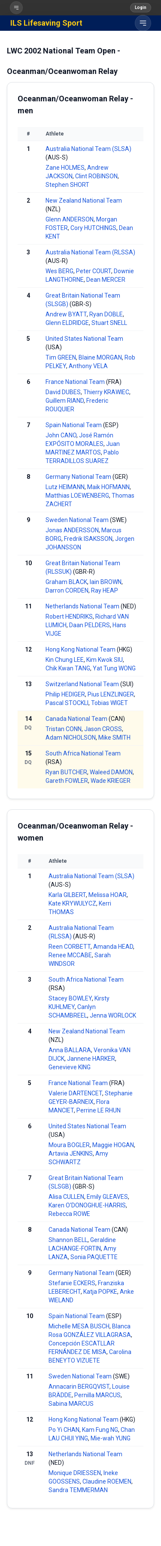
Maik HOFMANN (108, 487)
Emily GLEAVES (107, 1196)
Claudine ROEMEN (106, 1481)
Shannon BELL (68, 1239)
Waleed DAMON (111, 772)
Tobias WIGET (109, 702)
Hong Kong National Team (80, 649)
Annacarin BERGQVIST (79, 1386)
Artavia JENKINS (71, 1153)
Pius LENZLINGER (111, 694)
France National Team (75, 381)
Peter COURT (93, 271)
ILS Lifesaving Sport (46, 22)
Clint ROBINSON (96, 176)
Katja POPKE (100, 1291)
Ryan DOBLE (106, 314)
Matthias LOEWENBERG (77, 495)
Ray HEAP (104, 590)
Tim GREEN (61, 357)
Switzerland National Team (82, 684)
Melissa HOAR (107, 894)
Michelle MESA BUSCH (79, 1326)
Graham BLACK (66, 581)
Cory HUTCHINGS (93, 227)
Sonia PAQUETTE (94, 1257)
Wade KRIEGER (111, 780)
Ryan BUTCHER (66, 772)
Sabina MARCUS (71, 1403)
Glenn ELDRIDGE (67, 322)
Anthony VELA (88, 366)
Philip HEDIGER (65, 694)
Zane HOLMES (65, 167)
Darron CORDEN (67, 590)
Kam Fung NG (100, 1429)
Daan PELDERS (89, 625)
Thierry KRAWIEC (106, 392)
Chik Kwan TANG (68, 668)
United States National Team (84, 338)
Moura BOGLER (69, 1145)
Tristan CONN (64, 729)
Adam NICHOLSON (71, 737)
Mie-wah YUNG (111, 1438)
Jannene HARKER (91, 1058)
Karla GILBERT (67, 894)
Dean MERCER (105, 279)
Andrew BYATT (66, 314)
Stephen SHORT (67, 184)
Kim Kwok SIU (104, 659)
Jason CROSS (103, 729)
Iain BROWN (106, 581)
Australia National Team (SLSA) (88, 148)
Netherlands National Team (82, 606)
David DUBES (63, 392)
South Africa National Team (83, 753)
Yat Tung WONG (114, 668)
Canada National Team (76, 718)
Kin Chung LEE (65, 659)
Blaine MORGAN (100, 357)
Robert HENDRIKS (69, 616)
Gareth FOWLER (67, 780)
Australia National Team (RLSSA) (90, 252)
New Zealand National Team (84, 200)
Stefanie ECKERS (72, 1283)
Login (140, 7)
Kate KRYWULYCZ (72, 903)
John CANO (61, 435)
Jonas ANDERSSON (72, 530)
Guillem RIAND (65, 400)
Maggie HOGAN (113, 1145)
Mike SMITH (114, 737)
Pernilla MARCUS (97, 1395)
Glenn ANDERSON (70, 219)
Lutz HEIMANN (65, 487)
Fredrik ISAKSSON (88, 538)
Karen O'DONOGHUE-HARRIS (87, 1205)
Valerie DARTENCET (75, 1093)
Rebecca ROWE (69, 1213)
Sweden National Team (77, 519)
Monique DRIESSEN (75, 1472)
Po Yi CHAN (64, 1429)
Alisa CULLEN (66, 1196)
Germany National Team (78, 476)
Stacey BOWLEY (70, 998)
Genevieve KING (70, 1067)
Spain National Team (74, 425)
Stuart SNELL (109, 322)
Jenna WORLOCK (113, 1015)
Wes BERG (59, 271)
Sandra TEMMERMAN (78, 1490)
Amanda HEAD (113, 946)
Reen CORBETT (70, 946)
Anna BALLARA (70, 1050)
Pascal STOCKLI (67, 702)
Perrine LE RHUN (98, 1110)
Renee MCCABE (70, 955)
